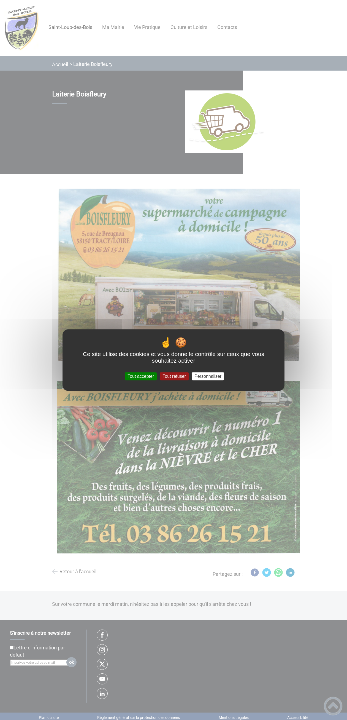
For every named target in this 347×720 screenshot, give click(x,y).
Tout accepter (141, 376)
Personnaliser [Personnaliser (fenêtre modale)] (207, 376)
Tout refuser (174, 376)
